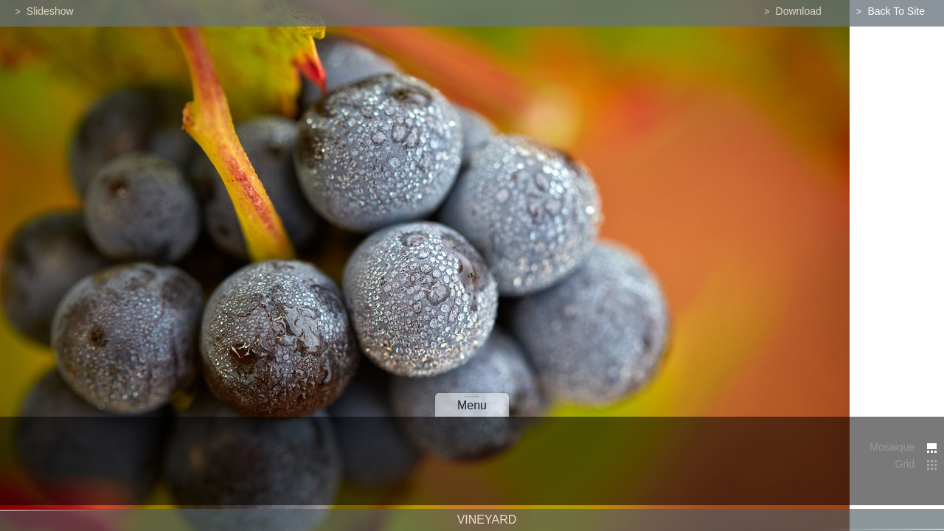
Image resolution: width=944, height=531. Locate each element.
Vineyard (487, 523)
